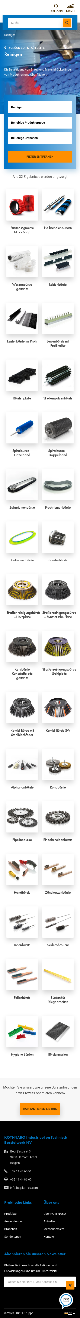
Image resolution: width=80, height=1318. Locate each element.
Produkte (10, 1213)
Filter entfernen (40, 156)
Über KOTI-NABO (55, 1213)
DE (68, 1313)
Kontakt (49, 1236)
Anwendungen (13, 1221)
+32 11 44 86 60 (21, 1179)
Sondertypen (12, 1236)
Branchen (10, 1229)
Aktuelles (49, 1221)
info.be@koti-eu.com (24, 1187)
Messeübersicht (54, 1229)
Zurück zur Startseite (27, 48)
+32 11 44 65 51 (56, 7)
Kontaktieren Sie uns (40, 1108)
